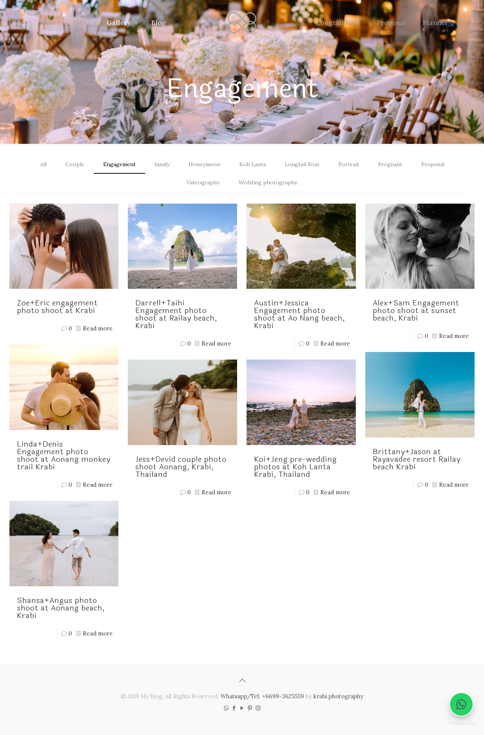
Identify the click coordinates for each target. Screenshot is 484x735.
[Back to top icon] (242, 681)
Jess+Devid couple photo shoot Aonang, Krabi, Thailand (180, 467)
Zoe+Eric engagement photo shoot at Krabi (57, 307)
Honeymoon (203, 164)
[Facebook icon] (234, 708)
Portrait (352, 164)
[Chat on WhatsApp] (461, 704)
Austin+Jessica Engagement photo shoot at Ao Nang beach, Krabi (299, 315)
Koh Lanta (253, 164)
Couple (67, 164)
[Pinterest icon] (250, 708)
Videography (202, 183)
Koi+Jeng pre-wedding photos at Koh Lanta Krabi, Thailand (295, 467)
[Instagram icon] (258, 708)
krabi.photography (338, 696)
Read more (98, 329)
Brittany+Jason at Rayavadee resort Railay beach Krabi (417, 460)
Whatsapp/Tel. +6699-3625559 (262, 696)
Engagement (114, 164)
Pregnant (395, 164)
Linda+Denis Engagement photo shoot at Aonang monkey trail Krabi (63, 456)
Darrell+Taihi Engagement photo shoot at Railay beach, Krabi (176, 315)
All (36, 164)
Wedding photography (269, 183)
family (158, 164)
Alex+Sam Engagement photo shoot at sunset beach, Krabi (416, 311)
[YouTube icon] (242, 708)
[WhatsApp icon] (226, 708)
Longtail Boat (304, 164)
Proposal (439, 164)
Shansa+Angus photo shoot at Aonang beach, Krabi (61, 608)
